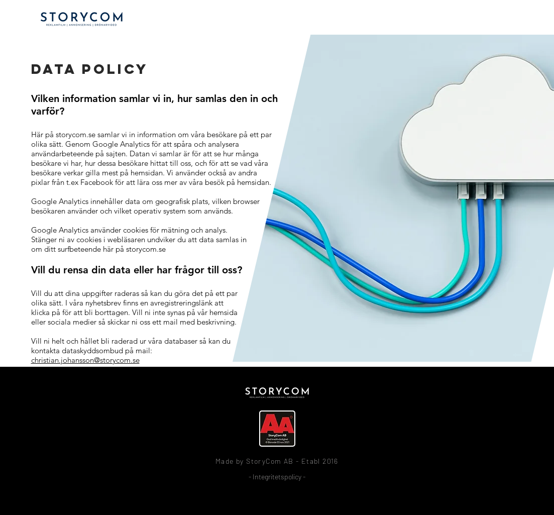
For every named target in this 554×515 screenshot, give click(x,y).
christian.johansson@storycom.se (85, 360)
